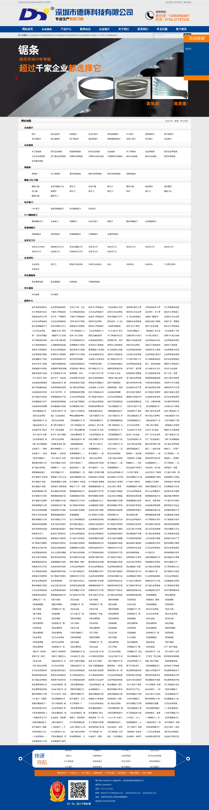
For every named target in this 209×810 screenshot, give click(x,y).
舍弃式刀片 (36, 251)
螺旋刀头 (168, 191)
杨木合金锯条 (151, 156)
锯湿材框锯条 (75, 151)
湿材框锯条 (131, 174)
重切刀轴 (130, 186)
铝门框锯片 (74, 139)
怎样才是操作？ (76, 463)
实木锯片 (149, 139)
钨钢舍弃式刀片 (57, 247)
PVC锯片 (130, 134)
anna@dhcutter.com (132, 793)
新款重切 (149, 186)
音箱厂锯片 (131, 139)
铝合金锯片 (55, 134)
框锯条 (50, 35)
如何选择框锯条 (133, 552)
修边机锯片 (93, 139)
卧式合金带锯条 (69, 35)
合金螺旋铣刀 (112, 35)
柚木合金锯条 (132, 156)
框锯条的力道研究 (58, 538)
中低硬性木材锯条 (115, 156)
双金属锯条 (55, 282)
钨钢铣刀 (73, 221)
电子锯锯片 (169, 134)
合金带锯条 (150, 151)
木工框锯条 (58, 35)
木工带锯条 (42, 35)
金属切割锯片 (113, 234)
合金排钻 (35, 264)
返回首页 (169, 2)
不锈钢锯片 (93, 234)
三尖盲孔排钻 (169, 264)
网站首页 (61, 773)
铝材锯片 (73, 134)
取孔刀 (53, 264)
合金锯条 (47, 29)
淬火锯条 (35, 294)
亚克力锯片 (93, 134)
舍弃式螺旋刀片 (76, 247)
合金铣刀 (94, 35)
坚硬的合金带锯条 (133, 321)
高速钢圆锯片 (75, 234)
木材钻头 (130, 264)
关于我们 (86, 773)
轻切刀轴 (92, 186)
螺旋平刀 (54, 196)
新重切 (53, 191)
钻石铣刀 (92, 209)
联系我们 (178, 2)
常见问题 (110, 773)
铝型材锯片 (150, 134)
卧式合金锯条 (56, 151)
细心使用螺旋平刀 (39, 326)
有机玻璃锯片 (113, 134)
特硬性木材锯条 (76, 156)
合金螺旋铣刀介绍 (39, 741)
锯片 (34, 134)
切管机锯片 (55, 234)
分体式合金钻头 (95, 264)
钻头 (109, 264)
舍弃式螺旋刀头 (57, 186)
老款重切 (168, 186)
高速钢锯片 (36, 234)
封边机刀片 (55, 251)
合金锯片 (168, 139)
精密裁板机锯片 (114, 139)
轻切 (128, 191)
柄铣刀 (110, 221)
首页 (176, 121)
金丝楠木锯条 (37, 161)
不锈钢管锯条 (94, 282)
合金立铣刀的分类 (58, 585)
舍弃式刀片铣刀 (38, 247)
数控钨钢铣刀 (132, 221)
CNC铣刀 (102, 35)
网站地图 (187, 2)
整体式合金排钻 (76, 264)
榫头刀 (72, 186)
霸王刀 (72, 191)
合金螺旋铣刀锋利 (133, 576)
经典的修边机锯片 (58, 529)
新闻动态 (98, 773)
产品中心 (73, 773)
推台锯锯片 (55, 139)
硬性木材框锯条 (95, 174)
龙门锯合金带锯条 (58, 156)
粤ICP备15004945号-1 (104, 780)
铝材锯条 (73, 282)
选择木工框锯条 (170, 345)
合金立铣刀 (93, 221)
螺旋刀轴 (35, 186)
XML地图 (147, 773)
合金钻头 (149, 264)
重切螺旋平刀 (37, 221)
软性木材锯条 (169, 156)
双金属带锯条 (37, 282)
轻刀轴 (34, 191)
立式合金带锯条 (83, 35)
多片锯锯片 (36, 139)
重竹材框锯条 (75, 174)
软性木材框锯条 (114, 174)
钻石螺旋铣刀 (75, 209)
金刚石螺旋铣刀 (57, 209)
